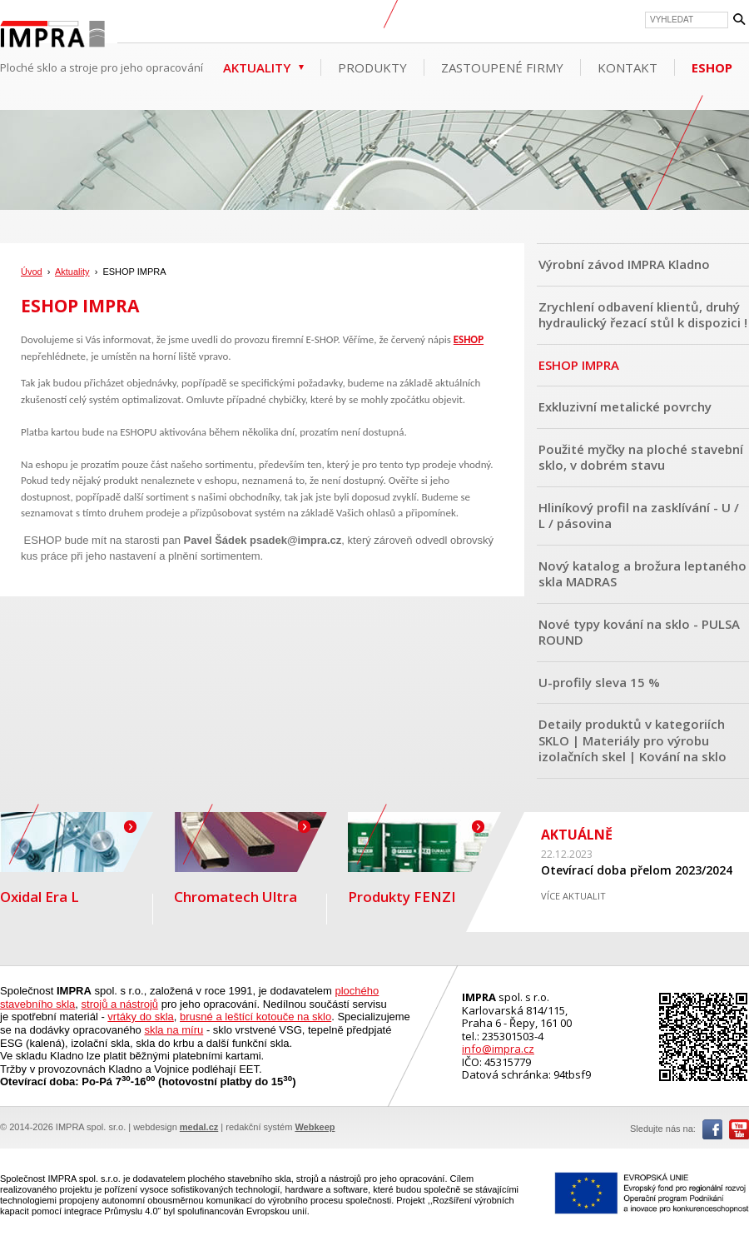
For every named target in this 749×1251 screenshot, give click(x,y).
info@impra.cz (498, 1048)
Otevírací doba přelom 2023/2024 (636, 870)
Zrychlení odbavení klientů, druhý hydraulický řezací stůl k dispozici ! (642, 314)
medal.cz (199, 1127)
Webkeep (315, 1127)
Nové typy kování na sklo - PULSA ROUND (639, 632)
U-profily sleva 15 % (599, 682)
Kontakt (627, 67)
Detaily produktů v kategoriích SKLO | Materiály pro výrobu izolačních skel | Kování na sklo (632, 740)
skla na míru (173, 1030)
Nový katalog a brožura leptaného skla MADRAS (642, 574)
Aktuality (256, 67)
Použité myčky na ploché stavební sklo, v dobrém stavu (640, 457)
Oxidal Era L (76, 859)
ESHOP (712, 67)
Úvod (31, 272)
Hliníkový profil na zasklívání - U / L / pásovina (638, 515)
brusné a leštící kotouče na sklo (255, 1016)
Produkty (372, 67)
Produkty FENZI (424, 859)
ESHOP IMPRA (578, 364)
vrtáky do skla (140, 1016)
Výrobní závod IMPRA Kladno (624, 264)
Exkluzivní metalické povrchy (625, 406)
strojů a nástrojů (120, 1004)
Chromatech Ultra (250, 859)
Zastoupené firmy (502, 67)
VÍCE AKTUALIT (573, 896)
